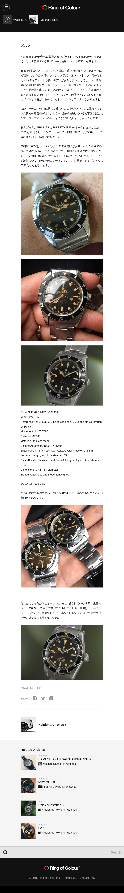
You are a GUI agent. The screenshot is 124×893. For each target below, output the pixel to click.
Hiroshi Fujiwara (49, 786)
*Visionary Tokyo (50, 809)
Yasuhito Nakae (49, 763)
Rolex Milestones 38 (51, 805)
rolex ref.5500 (47, 782)
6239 (41, 828)
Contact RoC (87, 877)
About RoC (70, 877)
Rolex (37, 687)
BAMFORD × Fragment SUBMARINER (64, 759)
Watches (71, 763)
